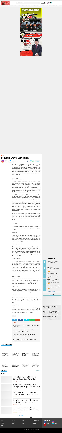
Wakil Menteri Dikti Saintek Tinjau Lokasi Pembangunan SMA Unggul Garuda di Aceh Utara (53, 275)
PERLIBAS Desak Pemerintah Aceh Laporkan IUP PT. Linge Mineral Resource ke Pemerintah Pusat (51, 313)
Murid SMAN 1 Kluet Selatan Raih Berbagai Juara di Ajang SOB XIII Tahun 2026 (26, 387)
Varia (24, 429)
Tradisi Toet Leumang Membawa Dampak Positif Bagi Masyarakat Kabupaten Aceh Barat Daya (24, 379)
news (5, 5)
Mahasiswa (44, 5)
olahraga (24, 423)
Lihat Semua (21, 415)
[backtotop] (31, 418)
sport (34, 5)
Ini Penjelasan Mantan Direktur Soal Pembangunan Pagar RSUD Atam (53, 269)
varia (9, 5)
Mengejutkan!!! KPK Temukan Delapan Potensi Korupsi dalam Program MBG (51, 308)
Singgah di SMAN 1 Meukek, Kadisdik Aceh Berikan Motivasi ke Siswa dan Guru (53, 281)
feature (2, 422)
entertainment (55, 5)
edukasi (49, 5)
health (4, 155)
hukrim (12, 5)
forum (13, 422)
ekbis (27, 5)
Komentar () (38, 161)
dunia (30, 5)
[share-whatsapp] (33, 161)
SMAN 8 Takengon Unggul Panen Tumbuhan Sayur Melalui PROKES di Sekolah (25, 394)
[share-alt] (14, 320)
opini (23, 5)
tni (20, 5)
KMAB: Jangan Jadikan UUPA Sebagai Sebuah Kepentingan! (53, 286)
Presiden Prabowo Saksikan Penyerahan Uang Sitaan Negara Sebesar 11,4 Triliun (51, 318)
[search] (28, 3)
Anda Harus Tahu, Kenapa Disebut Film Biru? (52, 262)
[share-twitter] (31, 161)
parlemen (38, 5)
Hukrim (27, 429)
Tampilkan (38, 370)
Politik (30, 429)
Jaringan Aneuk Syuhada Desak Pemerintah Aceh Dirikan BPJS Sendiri (26, 409)
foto (23, 422)
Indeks (37, 429)
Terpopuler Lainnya (51, 291)
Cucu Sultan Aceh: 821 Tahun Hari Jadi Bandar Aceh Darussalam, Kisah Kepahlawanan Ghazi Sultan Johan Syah (26, 403)
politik (16, 5)
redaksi (34, 423)
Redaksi (34, 429)
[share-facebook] (28, 161)
